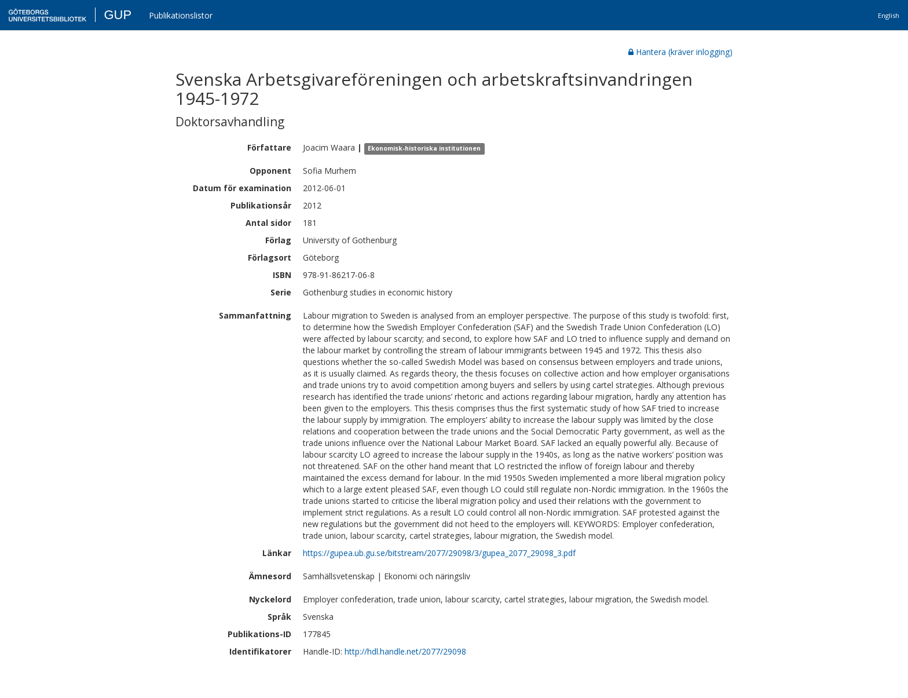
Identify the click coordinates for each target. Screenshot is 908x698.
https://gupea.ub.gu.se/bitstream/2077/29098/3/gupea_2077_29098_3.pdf (439, 552)
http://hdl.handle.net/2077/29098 (405, 651)
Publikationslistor (181, 15)
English (888, 15)
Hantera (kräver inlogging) (680, 51)
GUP (117, 15)
